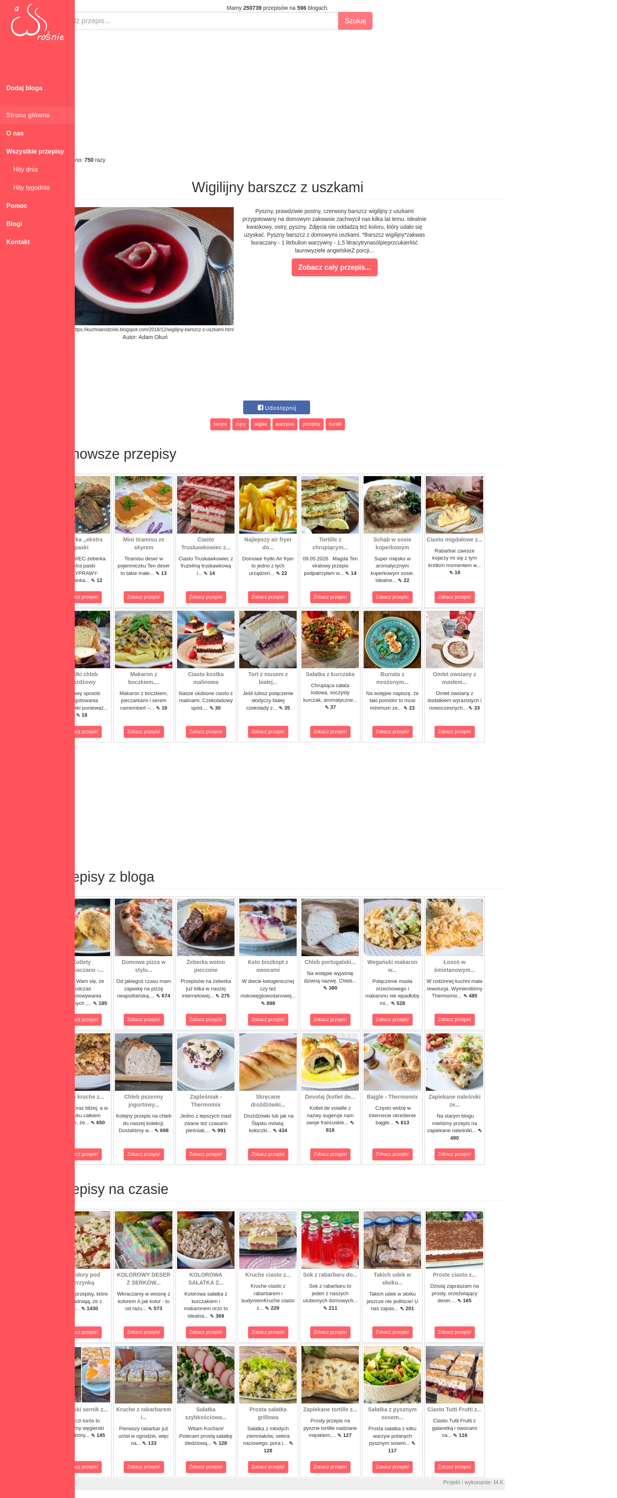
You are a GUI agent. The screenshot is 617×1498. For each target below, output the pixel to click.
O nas (15, 133)
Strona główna (28, 115)
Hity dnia (22, 169)
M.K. (527, 1482)
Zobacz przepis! (110, 597)
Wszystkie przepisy (35, 151)
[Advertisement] (306, 93)
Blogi (14, 224)
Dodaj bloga (24, 88)
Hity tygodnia (28, 187)
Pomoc (16, 205)
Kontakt (18, 242)
